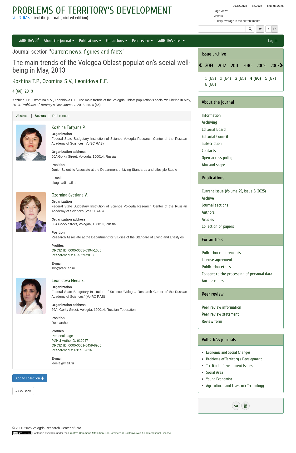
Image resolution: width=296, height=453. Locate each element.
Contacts (209, 150)
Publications (90, 40)
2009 (261, 65)
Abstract (22, 116)
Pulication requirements (221, 252)
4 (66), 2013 (22, 91)
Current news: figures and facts (87, 51)
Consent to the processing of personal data (237, 274)
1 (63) (210, 78)
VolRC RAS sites (171, 40)
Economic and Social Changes (228, 352)
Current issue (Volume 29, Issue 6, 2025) (234, 191)
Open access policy (217, 157)
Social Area (214, 372)
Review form (212, 321)
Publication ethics (216, 266)
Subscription (212, 143)
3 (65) (240, 78)
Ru (268, 29)
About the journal (59, 40)
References (60, 116)
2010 (247, 65)
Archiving (209, 122)
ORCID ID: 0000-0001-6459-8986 (76, 345)
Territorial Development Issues (229, 365)
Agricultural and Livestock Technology (235, 385)
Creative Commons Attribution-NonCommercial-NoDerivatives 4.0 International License (119, 433)
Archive (208, 198)
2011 (234, 65)
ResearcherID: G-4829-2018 (73, 255)
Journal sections (215, 205)
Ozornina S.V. (57, 81)
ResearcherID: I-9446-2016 (72, 350)
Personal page (62, 336)
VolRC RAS (21, 17)
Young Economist (219, 379)
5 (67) (270, 78)
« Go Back (23, 391)
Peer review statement (220, 314)
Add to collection (29, 378)
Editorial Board (214, 129)
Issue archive (214, 54)
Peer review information (221, 307)
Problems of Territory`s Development (234, 359)
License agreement (217, 259)
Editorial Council (215, 136)
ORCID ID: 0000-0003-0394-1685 (76, 250)
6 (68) (210, 84)
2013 (209, 65)
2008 (275, 65)
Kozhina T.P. (26, 81)
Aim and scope (213, 164)
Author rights (213, 280)
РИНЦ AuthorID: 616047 (70, 340)
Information (211, 115)
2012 (222, 65)
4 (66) (255, 78)
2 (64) (225, 78)
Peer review (142, 40)
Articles (208, 219)
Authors (40, 116)
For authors (116, 40)
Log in (272, 40)
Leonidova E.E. (91, 81)
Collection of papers (218, 226)
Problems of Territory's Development (92, 10)
